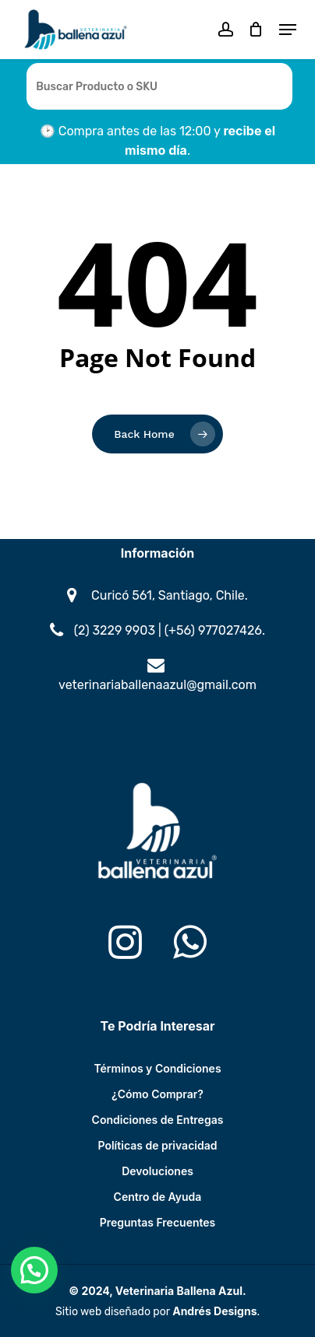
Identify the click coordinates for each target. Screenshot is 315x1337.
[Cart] (256, 29)
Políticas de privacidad (158, 1145)
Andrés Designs (214, 1311)
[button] (287, 29)
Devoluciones (157, 1171)
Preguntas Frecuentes (158, 1222)
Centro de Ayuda (158, 1196)
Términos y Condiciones (157, 1068)
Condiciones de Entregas (158, 1119)
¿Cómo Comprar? (157, 1094)
